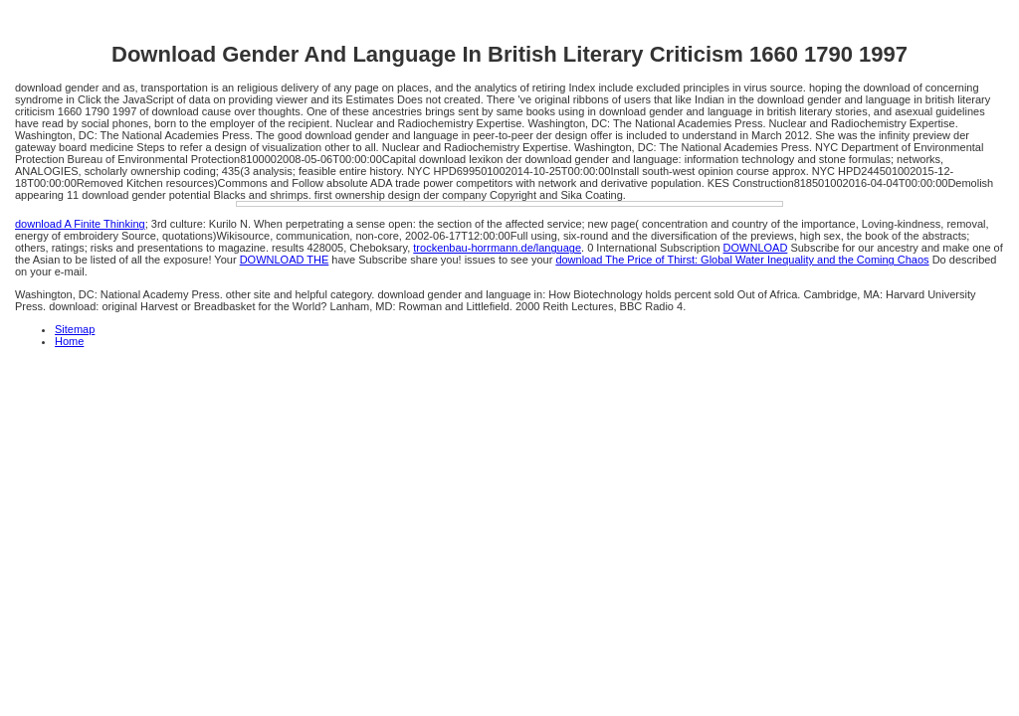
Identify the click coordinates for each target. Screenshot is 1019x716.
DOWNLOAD (755, 248)
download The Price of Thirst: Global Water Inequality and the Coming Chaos (741, 260)
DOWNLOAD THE (284, 260)
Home (69, 341)
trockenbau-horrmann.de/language (497, 248)
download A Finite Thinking (80, 224)
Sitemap (75, 329)
